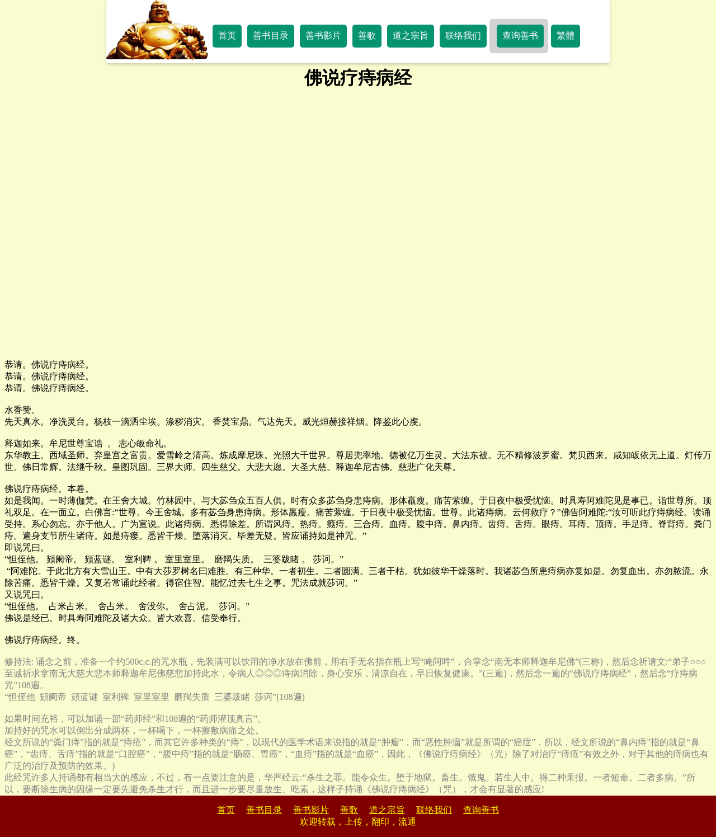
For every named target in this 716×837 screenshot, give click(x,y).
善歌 (367, 35)
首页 (227, 35)
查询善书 (520, 35)
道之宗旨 (410, 35)
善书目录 (271, 35)
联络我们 (463, 35)
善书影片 (323, 35)
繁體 (565, 35)
